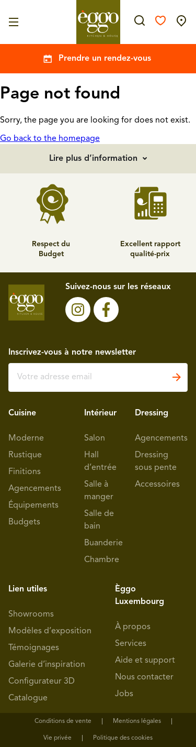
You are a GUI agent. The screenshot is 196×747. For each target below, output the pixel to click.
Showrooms (31, 614)
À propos (133, 627)
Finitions (24, 472)
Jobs (124, 694)
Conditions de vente (62, 721)
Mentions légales (137, 721)
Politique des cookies (123, 738)
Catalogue (28, 698)
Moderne (26, 438)
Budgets (24, 522)
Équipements (33, 505)
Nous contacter (144, 677)
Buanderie (103, 543)
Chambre (101, 560)
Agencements (34, 489)
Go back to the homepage (50, 139)
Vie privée (57, 738)
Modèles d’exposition (49, 631)
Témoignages (33, 648)
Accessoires (157, 484)
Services (130, 644)
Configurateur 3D (41, 681)
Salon (94, 438)
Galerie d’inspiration (46, 665)
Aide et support (145, 660)
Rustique (25, 455)
